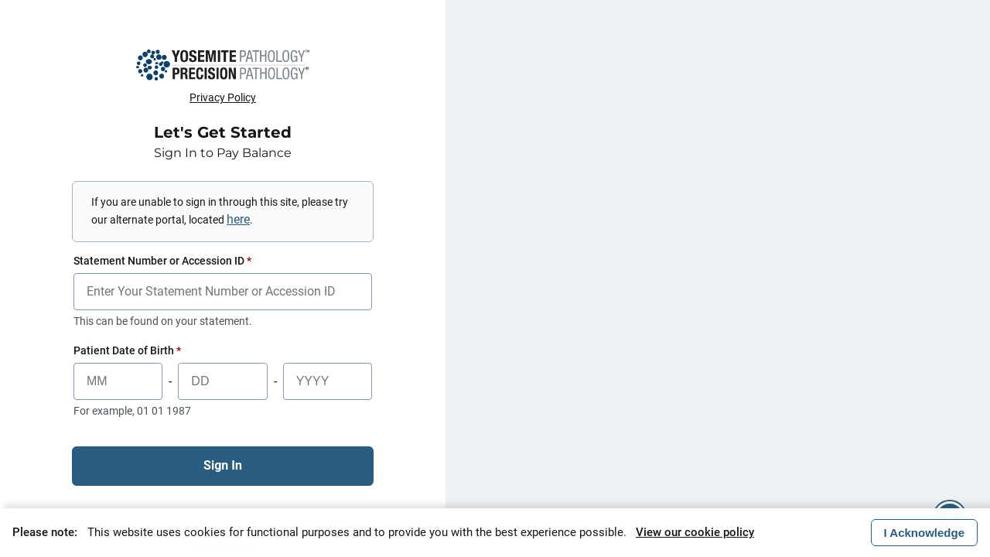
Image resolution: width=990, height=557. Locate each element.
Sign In (222, 465)
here (238, 219)
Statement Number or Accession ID (162, 261)
